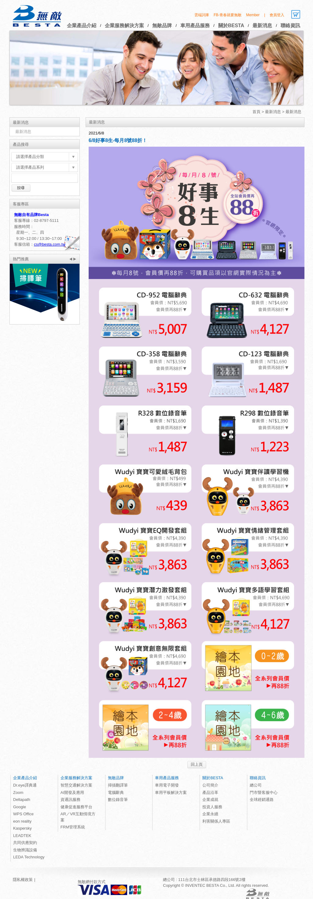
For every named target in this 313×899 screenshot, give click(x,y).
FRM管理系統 (73, 827)
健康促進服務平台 (76, 807)
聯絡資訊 (290, 25)
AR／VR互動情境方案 (78, 817)
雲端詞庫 (201, 15)
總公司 (256, 785)
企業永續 (210, 814)
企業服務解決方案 (124, 25)
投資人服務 (212, 807)
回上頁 (197, 764)
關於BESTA (231, 25)
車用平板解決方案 (171, 792)
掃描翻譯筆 (118, 785)
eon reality (22, 821)
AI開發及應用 (72, 792)
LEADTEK (22, 835)
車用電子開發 (167, 785)
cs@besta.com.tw (49, 244)
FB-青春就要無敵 (227, 15)
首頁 (256, 111)
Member (253, 15)
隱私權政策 (23, 879)
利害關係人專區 (216, 821)
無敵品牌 (162, 25)
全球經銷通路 (262, 799)
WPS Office (23, 814)
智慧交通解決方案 (76, 785)
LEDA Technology (28, 857)
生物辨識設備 (25, 850)
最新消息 (262, 25)
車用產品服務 (195, 25)
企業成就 (210, 799)
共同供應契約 (25, 842)
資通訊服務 (70, 799)
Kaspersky (22, 828)
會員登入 (277, 15)
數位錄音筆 (118, 799)
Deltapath (21, 799)
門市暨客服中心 (264, 792)
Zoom (18, 792)
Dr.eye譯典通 (25, 785)
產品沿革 (210, 792)
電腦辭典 (116, 792)
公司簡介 (210, 785)
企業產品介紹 (81, 25)
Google (19, 807)
